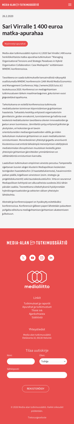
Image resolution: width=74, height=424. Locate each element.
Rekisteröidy (35, 388)
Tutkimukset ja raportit (37, 303)
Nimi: (9, 355)
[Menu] (70, 5)
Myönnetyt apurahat (15, 43)
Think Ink (37, 310)
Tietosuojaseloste (37, 417)
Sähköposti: (13, 369)
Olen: (42, 355)
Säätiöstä (37, 317)
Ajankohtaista (37, 313)
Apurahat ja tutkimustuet (37, 307)
